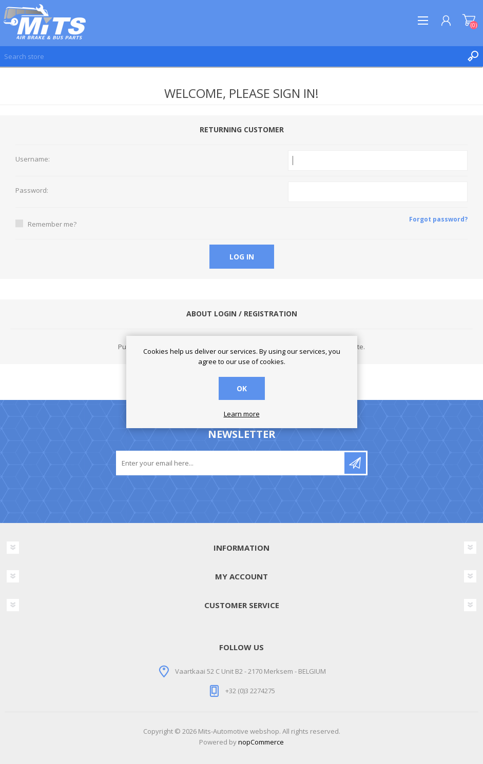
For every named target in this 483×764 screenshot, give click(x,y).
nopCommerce (261, 742)
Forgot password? (438, 219)
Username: (32, 159)
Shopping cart (468, 20)
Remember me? (52, 224)
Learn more (242, 414)
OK (242, 388)
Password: (31, 191)
